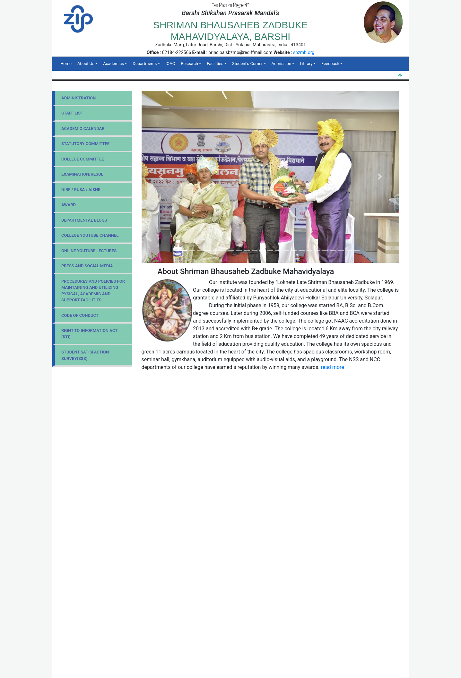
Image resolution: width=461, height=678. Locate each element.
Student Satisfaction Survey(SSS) (85, 355)
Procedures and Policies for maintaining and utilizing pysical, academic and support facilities (93, 291)
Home (67, 63)
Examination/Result (83, 174)
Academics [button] (113, 63)
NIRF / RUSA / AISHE (80, 189)
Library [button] (306, 63)
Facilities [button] (215, 63)
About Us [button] (85, 63)
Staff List (72, 113)
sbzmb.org (303, 52)
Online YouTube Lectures (89, 250)
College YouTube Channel (89, 235)
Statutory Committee (85, 143)
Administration (78, 98)
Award (68, 204)
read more (332, 367)
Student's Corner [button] (247, 63)
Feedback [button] (330, 63)
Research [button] (189, 63)
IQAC (170, 63)
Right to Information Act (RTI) (89, 333)
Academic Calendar (82, 128)
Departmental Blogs (84, 220)
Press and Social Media (87, 265)
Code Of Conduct (80, 315)
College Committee (82, 159)
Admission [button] (281, 63)
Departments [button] (145, 63)
